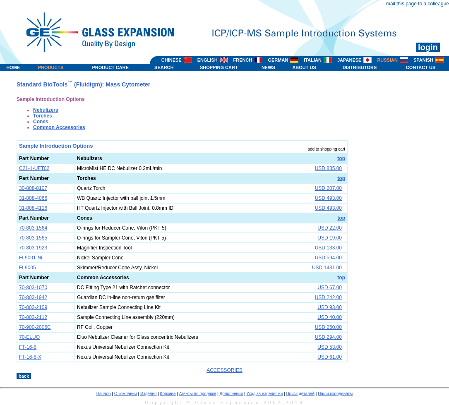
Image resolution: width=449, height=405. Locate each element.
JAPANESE (349, 60)
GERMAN (278, 60)
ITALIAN (313, 60)
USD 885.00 (328, 168)
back (24, 376)
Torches (42, 116)
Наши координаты (335, 393)
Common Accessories (59, 127)
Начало (103, 393)
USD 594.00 (328, 258)
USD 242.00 (328, 297)
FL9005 (27, 268)
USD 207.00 (328, 188)
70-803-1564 (33, 228)
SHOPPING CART (219, 67)
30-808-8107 (33, 188)
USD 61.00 (329, 357)
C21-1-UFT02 (34, 168)
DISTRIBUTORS (360, 67)
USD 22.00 (329, 228)
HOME (13, 67)
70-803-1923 (33, 248)
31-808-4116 (33, 208)
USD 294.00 (328, 337)
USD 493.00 (328, 198)
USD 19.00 (329, 238)
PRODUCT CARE (110, 67)
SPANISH (423, 60)
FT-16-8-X (30, 357)
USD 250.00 (328, 327)
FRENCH (242, 60)
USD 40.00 (329, 317)
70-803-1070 (33, 287)
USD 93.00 (329, 307)
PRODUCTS (51, 67)
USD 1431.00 (327, 268)
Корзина (168, 393)
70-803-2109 (33, 307)
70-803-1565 (33, 238)
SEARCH (163, 67)
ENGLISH (207, 60)
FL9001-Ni (30, 258)
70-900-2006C (35, 327)
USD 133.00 (328, 248)
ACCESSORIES (224, 370)
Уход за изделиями (264, 393)
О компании (125, 393)
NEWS (268, 67)
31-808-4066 (33, 198)
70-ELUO (29, 337)
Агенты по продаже (197, 393)
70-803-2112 (33, 317)
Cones (40, 122)
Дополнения (231, 393)
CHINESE (171, 60)
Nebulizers (45, 110)
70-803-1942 (33, 297)
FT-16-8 (27, 347)
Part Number (34, 158)
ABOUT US (304, 67)
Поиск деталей (300, 393)
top (341, 158)
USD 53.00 (329, 347)
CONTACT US (420, 67)
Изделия (148, 393)
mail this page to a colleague (417, 4)
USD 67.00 (329, 287)
